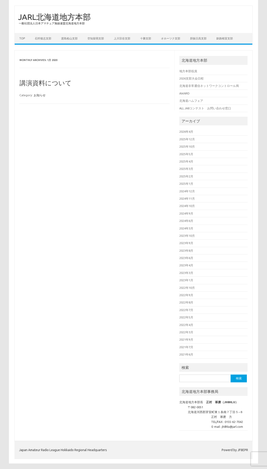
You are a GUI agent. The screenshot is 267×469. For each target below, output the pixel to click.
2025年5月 (186, 154)
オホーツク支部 (170, 38)
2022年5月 (186, 317)
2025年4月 (186, 161)
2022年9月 (186, 295)
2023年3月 (186, 272)
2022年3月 (186, 332)
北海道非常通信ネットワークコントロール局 (209, 85)
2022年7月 (186, 310)
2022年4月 (186, 324)
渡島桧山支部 (69, 38)
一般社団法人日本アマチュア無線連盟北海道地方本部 (52, 23)
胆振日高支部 (198, 38)
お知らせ (40, 95)
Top (22, 38)
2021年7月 (186, 347)
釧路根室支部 (224, 38)
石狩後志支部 (43, 38)
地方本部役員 (188, 71)
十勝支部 (145, 38)
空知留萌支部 (95, 38)
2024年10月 (187, 205)
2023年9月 (186, 243)
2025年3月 (186, 168)
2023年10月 (187, 235)
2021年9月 (186, 339)
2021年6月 (186, 354)
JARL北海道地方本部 (54, 16)
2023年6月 (186, 257)
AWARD (184, 93)
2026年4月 (186, 131)
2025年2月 (186, 176)
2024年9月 (186, 213)
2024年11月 (187, 198)
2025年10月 (187, 146)
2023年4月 (186, 265)
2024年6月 (186, 220)
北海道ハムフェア (191, 100)
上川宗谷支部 (122, 38)
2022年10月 (187, 287)
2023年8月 (186, 250)
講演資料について (45, 82)
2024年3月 (186, 228)
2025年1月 (186, 183)
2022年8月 (186, 302)
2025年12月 (187, 139)
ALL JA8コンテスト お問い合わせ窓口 (205, 108)
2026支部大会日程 (191, 78)
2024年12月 (187, 191)
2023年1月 (186, 280)
